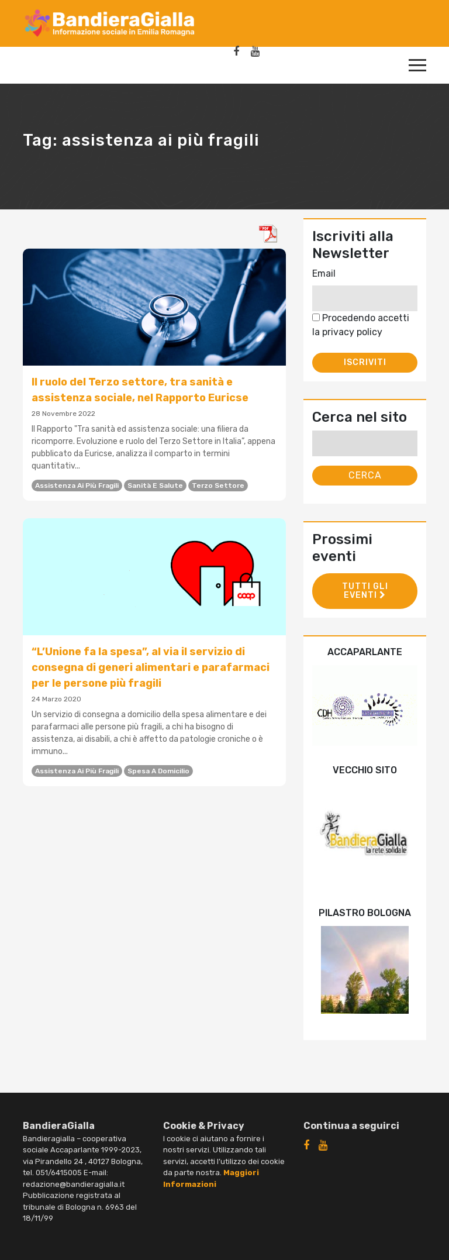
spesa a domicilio (158, 771)
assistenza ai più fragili (77, 485)
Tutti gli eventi (365, 590)
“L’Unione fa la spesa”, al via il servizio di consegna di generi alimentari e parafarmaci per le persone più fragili (151, 667)
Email (324, 273)
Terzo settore (218, 485)
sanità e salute (155, 485)
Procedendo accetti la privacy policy (360, 325)
